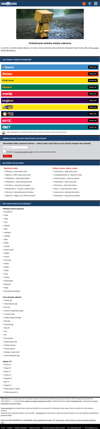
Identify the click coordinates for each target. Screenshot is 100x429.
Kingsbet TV (8, 385)
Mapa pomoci (60, 420)
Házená (6, 256)
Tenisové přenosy (9, 348)
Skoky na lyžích (9, 250)
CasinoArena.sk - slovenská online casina (66, 113)
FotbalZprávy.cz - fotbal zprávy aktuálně (17, 99)
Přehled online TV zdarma (12, 389)
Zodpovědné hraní (76, 401)
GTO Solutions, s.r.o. (91, 427)
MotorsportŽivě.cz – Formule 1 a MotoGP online (19, 110)
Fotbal (6, 215)
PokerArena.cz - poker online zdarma (65, 106)
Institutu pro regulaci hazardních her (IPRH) (38, 401)
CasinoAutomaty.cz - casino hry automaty (66, 99)
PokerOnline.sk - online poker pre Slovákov (67, 117)
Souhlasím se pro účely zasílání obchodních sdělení (31, 73)
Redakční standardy (21, 427)
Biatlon (6, 243)
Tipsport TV (7, 368)
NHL (5, 331)
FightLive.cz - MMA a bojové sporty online (18, 96)
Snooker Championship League (13, 310)
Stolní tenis (7, 260)
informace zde (40, 413)
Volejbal (6, 253)
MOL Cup (7, 307)
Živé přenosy (8, 212)
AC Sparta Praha (9, 314)
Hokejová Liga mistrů (10, 342)
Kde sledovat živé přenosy (12, 291)
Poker (6, 274)
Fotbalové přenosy (10, 345)
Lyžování (7, 246)
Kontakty (9, 427)
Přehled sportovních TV (11, 392)
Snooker (6, 277)
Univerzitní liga (8, 324)
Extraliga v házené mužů (11, 352)
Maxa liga (7, 321)
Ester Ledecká (8, 338)
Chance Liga (8, 300)
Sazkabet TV (8, 378)
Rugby (6, 287)
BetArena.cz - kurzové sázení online (16, 92)
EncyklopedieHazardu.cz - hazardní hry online (68, 96)
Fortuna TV (7, 364)
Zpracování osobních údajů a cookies (53, 427)
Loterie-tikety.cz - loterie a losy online (65, 103)
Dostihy (6, 263)
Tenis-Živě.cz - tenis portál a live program (17, 106)
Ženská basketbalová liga (12, 355)
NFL (5, 335)
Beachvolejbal (8, 281)
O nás (3, 427)
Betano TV (7, 371)
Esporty (6, 267)
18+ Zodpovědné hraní (74, 427)
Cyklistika (7, 236)
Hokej (6, 219)
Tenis (5, 222)
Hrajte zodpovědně (6, 408)
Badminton (7, 284)
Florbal (6, 270)
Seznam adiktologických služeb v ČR (44, 420)
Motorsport (7, 232)
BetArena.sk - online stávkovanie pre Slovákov (19, 113)
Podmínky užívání (34, 427)
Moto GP (7, 328)
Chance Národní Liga (10, 304)
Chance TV (7, 375)
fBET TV (6, 382)
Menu (95, 3)
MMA (5, 229)
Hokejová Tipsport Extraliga (12, 317)
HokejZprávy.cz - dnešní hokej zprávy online (18, 103)
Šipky (6, 239)
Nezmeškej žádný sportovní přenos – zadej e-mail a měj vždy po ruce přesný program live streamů (47, 65)
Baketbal (7, 225)
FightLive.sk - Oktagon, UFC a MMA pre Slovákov (20, 117)
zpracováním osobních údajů (23, 73)
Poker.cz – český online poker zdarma (65, 110)
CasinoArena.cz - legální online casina (65, 92)
